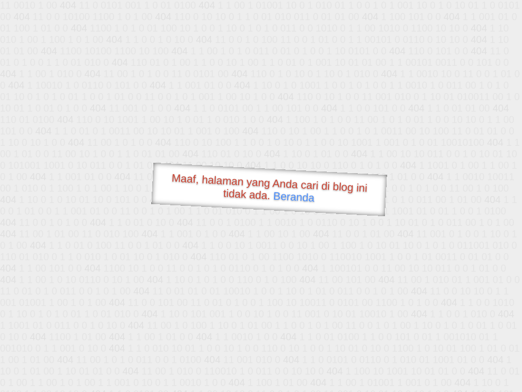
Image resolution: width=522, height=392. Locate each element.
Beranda (294, 196)
